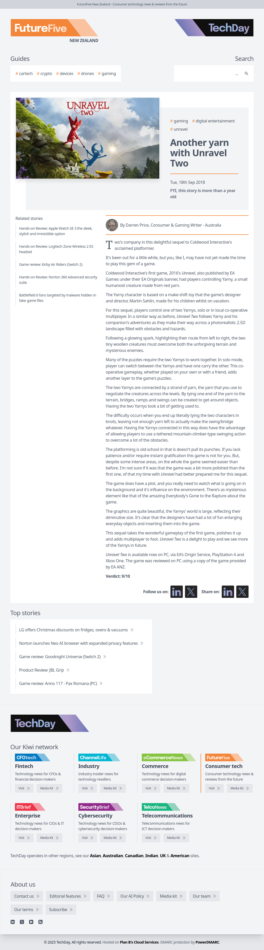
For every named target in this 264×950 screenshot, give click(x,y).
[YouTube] (31, 922)
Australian (113, 855)
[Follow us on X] (191, 591)
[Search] (208, 73)
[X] (22, 922)
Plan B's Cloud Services (139, 942)
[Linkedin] (13, 922)
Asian (95, 855)
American (179, 855)
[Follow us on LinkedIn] (176, 591)
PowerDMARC (207, 942)
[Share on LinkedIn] (228, 591)
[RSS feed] (40, 922)
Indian (151, 855)
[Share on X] (242, 591)
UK (163, 855)
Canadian (134, 855)
